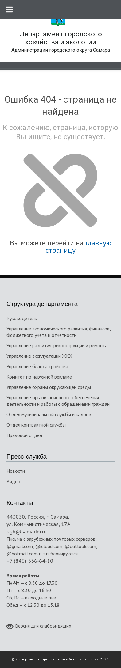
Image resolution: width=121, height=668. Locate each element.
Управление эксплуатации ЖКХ (39, 356)
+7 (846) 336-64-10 (29, 560)
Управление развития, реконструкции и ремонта (56, 345)
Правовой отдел (24, 435)
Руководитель (21, 318)
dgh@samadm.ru (26, 531)
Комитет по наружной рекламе (39, 377)
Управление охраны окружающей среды (48, 387)
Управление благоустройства (37, 366)
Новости (15, 471)
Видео (13, 481)
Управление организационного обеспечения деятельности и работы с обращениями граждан (58, 400)
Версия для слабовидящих (38, 626)
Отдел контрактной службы (36, 425)
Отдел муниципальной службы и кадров (48, 414)
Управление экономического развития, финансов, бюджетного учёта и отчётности (58, 332)
